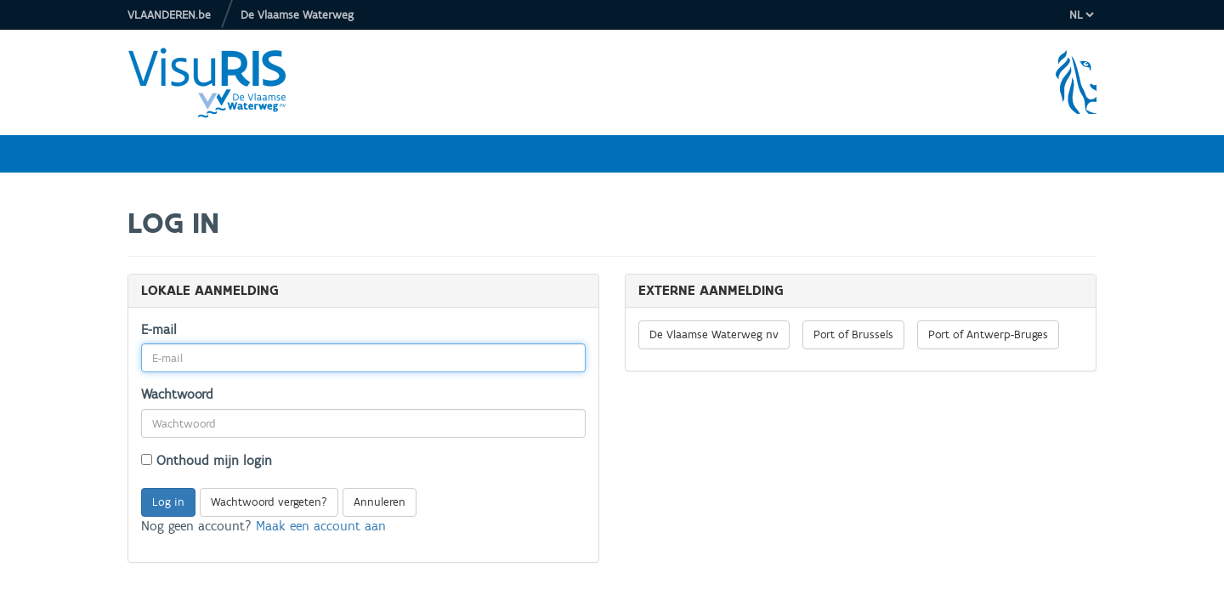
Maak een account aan (321, 526)
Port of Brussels (853, 334)
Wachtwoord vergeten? (269, 502)
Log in (168, 502)
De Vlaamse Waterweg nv (714, 334)
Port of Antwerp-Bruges (988, 334)
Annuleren (379, 502)
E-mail (159, 329)
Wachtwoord (177, 394)
